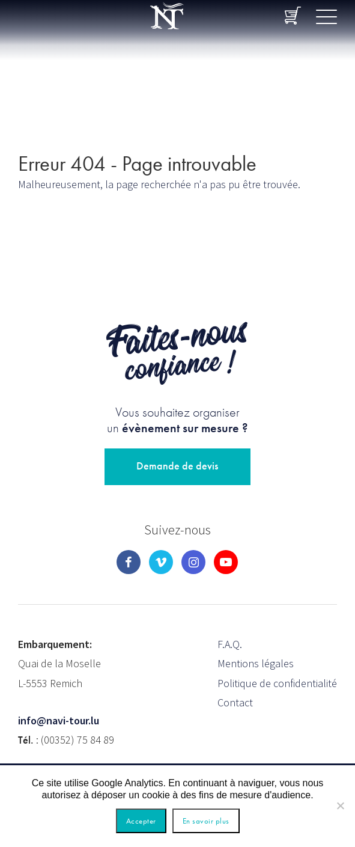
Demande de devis (177, 465)
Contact (235, 702)
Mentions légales (255, 663)
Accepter (141, 821)
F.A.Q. (229, 644)
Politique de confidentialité (277, 683)
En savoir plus (206, 821)
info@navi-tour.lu (58, 720)
